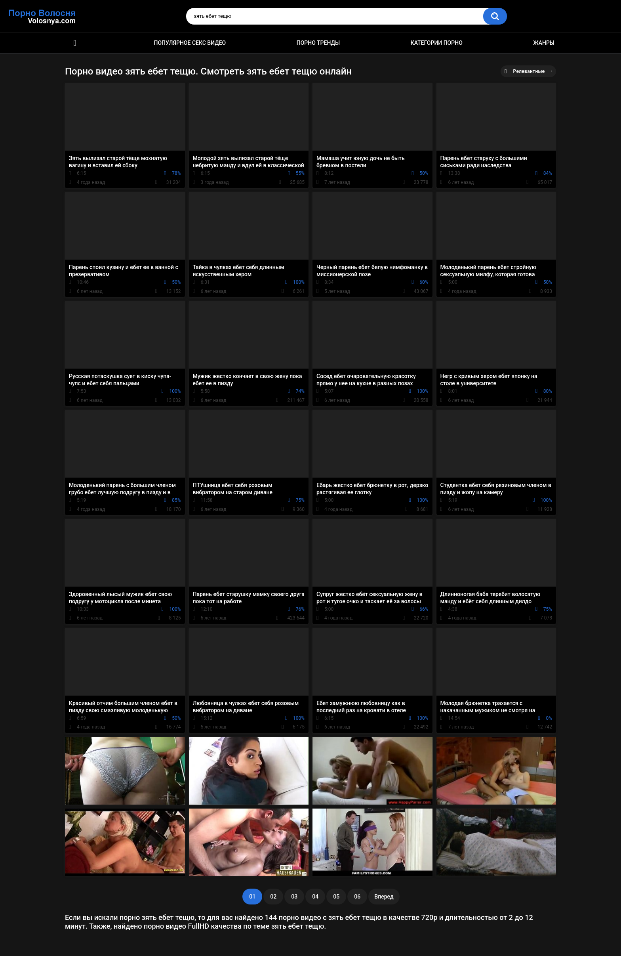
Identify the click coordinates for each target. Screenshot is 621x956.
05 (336, 896)
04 (315, 896)
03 (294, 896)
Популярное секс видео (190, 43)
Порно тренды (318, 43)
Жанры (543, 43)
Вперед (383, 896)
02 (273, 896)
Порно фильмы (75, 43)
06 (357, 896)
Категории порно (437, 43)
